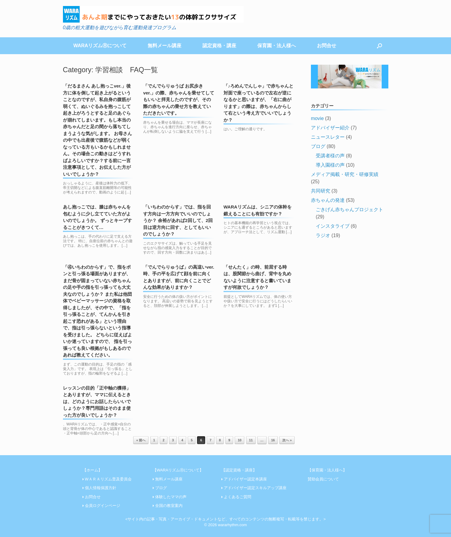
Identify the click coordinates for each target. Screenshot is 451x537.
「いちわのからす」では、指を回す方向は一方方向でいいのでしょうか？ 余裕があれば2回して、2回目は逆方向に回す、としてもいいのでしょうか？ (178, 220)
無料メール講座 (164, 45)
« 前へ (141, 440)
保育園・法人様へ (276, 45)
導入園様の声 (330, 165)
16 (273, 440)
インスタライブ (332, 226)
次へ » (287, 440)
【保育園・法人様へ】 (327, 470)
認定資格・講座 (219, 45)
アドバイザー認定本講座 (245, 479)
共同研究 (320, 190)
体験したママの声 (170, 497)
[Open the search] (379, 45)
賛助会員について (323, 479)
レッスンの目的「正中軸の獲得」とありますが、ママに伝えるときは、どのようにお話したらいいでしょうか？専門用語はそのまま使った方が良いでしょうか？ (97, 401)
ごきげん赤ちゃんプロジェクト (349, 209)
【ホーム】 (92, 470)
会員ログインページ (102, 505)
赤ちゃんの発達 (328, 200)
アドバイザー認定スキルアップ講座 (255, 488)
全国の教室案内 (169, 505)
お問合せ (326, 45)
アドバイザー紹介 (330, 127)
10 (239, 440)
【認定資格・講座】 (239, 470)
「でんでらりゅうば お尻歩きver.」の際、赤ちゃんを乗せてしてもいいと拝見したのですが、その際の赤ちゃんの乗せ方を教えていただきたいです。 (178, 99)
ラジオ (323, 235)
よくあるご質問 (237, 497)
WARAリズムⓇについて (100, 45)
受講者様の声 (330, 155)
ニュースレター (328, 137)
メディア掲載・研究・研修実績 (344, 174)
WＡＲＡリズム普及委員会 (108, 479)
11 (251, 440)
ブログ (318, 146)
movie (317, 118)
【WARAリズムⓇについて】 (178, 470)
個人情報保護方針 (100, 488)
